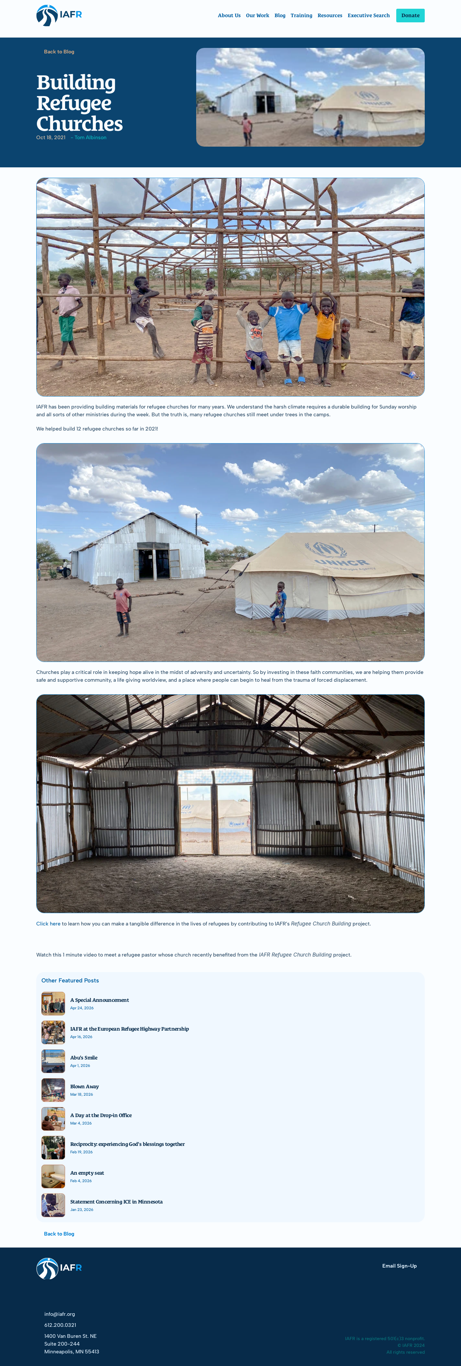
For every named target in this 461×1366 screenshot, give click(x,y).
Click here (48, 924)
